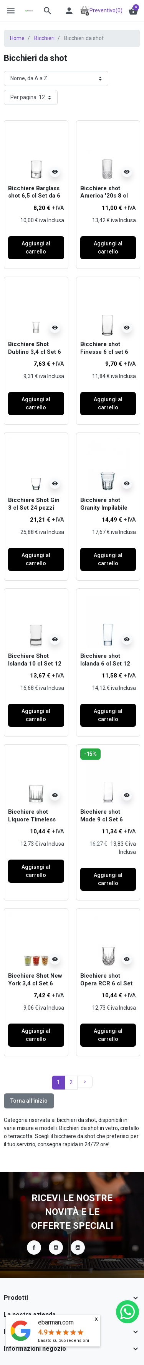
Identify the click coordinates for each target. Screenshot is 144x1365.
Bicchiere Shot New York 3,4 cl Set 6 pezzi (35, 983)
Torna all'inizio (29, 1101)
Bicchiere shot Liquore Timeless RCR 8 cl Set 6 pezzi (32, 823)
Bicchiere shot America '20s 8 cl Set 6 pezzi (104, 196)
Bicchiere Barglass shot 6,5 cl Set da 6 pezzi (34, 196)
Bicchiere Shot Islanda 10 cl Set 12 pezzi (34, 663)
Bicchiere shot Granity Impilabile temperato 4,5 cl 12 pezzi (106, 511)
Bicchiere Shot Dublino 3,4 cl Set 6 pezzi (34, 352)
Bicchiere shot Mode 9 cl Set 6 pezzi (101, 819)
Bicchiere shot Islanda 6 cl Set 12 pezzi (105, 663)
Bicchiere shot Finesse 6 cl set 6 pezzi (104, 352)
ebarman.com (56, 1322)
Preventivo (101, 10)
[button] (48, 11)
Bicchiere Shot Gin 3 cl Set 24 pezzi (34, 504)
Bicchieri (44, 38)
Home (17, 38)
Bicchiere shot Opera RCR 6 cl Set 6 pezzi (106, 983)
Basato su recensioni (63, 1340)
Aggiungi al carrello (36, 247)
